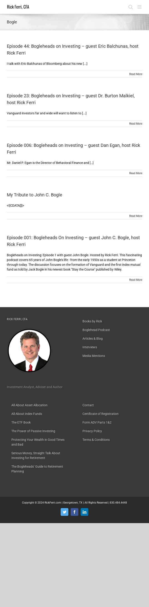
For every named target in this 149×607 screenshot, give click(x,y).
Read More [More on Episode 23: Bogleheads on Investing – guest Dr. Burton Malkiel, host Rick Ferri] (135, 123)
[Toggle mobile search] (130, 7)
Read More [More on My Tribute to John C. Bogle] (135, 216)
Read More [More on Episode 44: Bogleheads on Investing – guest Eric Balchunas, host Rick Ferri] (135, 74)
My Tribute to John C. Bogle (34, 195)
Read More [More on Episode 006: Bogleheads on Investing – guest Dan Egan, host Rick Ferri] (135, 173)
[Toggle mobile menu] (139, 7)
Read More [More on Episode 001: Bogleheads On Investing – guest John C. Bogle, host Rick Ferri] (135, 279)
